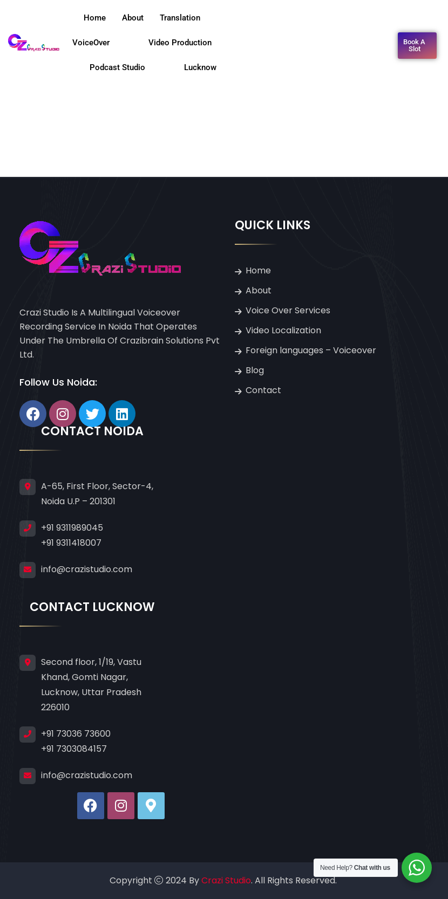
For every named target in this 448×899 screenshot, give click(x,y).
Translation (190, 18)
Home (95, 18)
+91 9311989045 (72, 527)
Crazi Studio (226, 880)
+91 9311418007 (71, 543)
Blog (255, 370)
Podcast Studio (127, 67)
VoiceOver (100, 42)
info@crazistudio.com (86, 569)
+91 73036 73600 (76, 734)
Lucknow (200, 67)
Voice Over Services (288, 310)
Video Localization (283, 330)
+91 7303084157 (74, 749)
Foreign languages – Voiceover (311, 350)
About (133, 18)
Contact (263, 390)
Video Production (189, 42)
